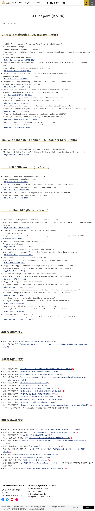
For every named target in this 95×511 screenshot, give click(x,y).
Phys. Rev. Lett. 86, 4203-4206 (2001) (18, 246)
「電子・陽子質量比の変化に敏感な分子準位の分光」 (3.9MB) (50, 436)
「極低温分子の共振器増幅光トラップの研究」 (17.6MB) (39, 370)
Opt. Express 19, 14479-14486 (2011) (18, 95)
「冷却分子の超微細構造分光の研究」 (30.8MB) (35, 455)
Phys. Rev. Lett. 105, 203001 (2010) (17, 111)
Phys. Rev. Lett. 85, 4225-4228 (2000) (18, 254)
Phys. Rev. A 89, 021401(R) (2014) (17, 87)
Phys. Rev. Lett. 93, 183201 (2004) (17, 189)
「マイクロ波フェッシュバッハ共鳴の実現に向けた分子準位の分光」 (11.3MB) (46, 368)
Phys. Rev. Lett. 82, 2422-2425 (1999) (18, 294)
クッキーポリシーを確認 (36, 509)
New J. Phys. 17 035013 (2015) (16, 79)
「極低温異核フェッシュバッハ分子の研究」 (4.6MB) (38, 340)
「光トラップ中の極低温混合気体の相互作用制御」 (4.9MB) (39, 452)
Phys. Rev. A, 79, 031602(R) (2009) (17, 127)
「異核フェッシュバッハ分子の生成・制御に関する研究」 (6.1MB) (41, 389)
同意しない (76, 508)
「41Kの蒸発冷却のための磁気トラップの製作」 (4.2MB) (46, 466)
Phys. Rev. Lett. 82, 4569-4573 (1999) (18, 286)
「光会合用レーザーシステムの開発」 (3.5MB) (35, 433)
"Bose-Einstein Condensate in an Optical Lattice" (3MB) (41, 398)
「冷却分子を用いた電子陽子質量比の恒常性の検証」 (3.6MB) (40, 373)
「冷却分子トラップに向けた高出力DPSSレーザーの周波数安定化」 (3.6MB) (53, 428)
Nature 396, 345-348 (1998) (14, 302)
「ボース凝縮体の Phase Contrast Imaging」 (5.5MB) (39, 461)
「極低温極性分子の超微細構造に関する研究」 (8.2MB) (39, 387)
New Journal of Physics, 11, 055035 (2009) (20, 119)
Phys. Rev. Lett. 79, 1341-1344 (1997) (18, 318)
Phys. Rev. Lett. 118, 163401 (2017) (17, 70)
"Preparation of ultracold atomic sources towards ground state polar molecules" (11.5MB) (56, 403)
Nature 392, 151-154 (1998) (14, 310)
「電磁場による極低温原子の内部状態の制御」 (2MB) (38, 392)
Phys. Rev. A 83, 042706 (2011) (16, 103)
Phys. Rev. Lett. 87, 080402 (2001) (17, 227)
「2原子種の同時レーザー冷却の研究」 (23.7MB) (45, 444)
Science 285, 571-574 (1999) (15, 278)
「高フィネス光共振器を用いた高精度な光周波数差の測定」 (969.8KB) (53, 430)
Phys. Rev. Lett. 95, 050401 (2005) (17, 154)
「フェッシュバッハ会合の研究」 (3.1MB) (34, 384)
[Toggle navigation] (92, 3)
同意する (88, 508)
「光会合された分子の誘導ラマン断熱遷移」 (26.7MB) (37, 401)
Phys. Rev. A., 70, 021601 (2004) (16, 197)
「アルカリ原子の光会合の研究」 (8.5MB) (34, 381)
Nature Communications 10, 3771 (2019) (20, 60)
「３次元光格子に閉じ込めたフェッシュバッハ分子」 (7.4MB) (40, 395)
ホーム (3, 23)
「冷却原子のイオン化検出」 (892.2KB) (35, 458)
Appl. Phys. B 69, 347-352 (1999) (16, 270)
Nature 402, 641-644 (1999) (14, 262)
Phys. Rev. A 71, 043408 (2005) (16, 181)
